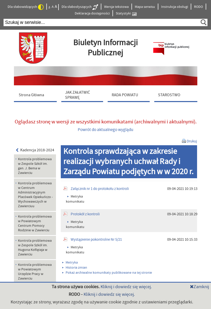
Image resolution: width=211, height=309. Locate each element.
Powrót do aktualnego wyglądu (105, 130)
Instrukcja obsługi (174, 7)
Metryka (70, 262)
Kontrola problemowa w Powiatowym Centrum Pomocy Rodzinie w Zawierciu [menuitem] (35, 223)
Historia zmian (74, 267)
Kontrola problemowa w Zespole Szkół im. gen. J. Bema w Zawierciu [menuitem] (35, 166)
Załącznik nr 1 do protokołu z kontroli (100, 188)
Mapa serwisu (145, 7)
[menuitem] (36, 94)
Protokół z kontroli (85, 214)
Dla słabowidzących (26, 7)
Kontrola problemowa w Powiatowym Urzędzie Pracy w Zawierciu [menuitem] (35, 272)
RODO (198, 7)
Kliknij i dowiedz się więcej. (126, 287)
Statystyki (126, 13)
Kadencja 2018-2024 (35, 150)
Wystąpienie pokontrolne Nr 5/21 (96, 239)
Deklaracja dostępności (92, 13)
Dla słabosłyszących (80, 7)
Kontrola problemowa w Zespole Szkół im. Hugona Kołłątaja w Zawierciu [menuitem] (35, 247)
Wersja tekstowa (116, 7)
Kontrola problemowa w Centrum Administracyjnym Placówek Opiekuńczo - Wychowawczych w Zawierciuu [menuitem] (35, 194)
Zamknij (199, 287)
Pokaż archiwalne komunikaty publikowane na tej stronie (107, 272)
